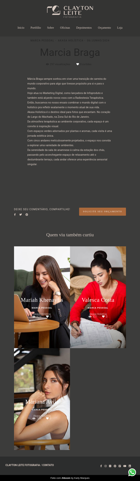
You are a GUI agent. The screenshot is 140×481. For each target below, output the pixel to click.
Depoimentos (84, 27)
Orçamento (104, 27)
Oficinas (65, 27)
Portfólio (36, 27)
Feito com (70, 478)
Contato (48, 465)
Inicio (21, 27)
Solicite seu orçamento (102, 211)
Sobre (50, 27)
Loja (119, 27)
